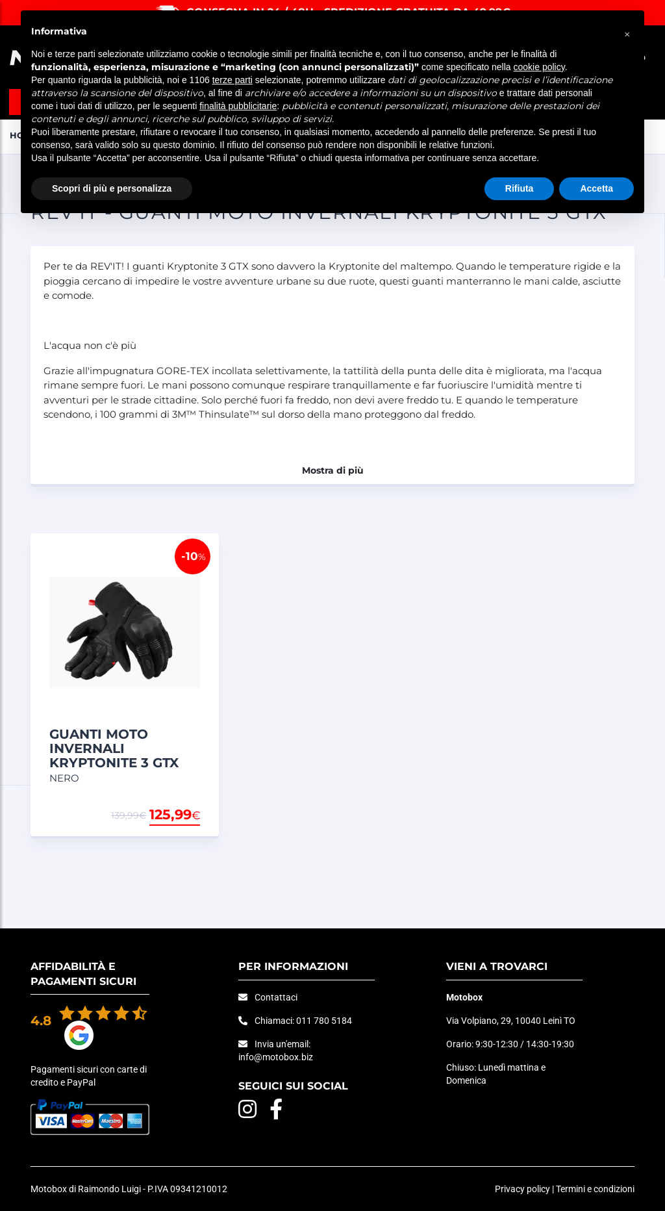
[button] (627, 31)
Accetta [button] (596, 188)
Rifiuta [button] (519, 188)
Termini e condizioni (595, 1189)
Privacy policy (522, 1189)
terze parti (232, 80)
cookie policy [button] (539, 67)
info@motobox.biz (275, 1057)
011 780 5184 (324, 1020)
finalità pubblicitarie (238, 106)
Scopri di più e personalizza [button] (111, 188)
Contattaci (276, 997)
